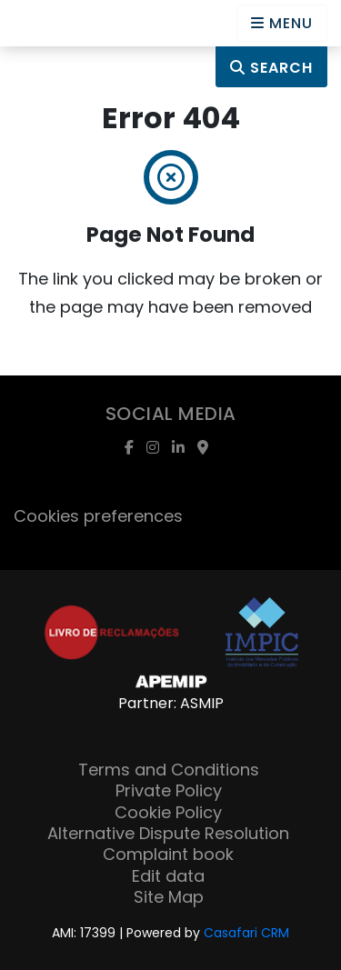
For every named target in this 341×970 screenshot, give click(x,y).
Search (271, 67)
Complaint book (168, 854)
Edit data (168, 876)
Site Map (169, 896)
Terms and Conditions (168, 769)
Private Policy (168, 790)
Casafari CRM (246, 933)
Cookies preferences (98, 516)
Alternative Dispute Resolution (168, 833)
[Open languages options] (281, 23)
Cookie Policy (168, 812)
